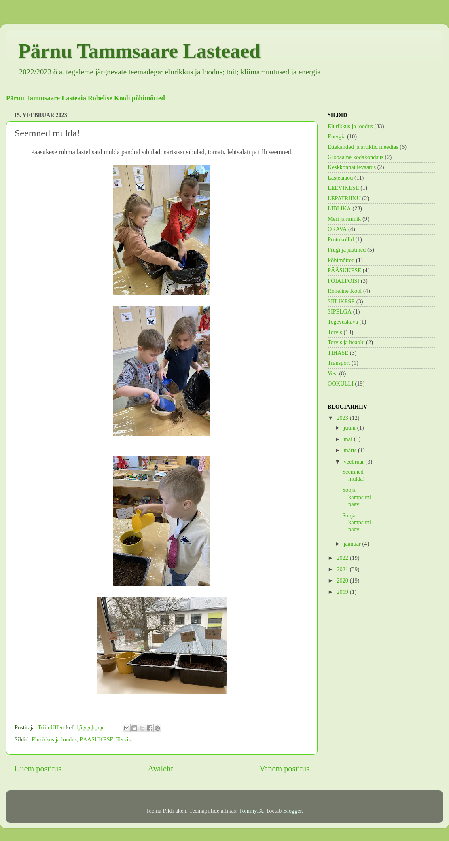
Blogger (292, 810)
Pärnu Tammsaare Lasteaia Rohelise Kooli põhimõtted (85, 98)
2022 (343, 558)
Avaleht (160, 768)
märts (351, 450)
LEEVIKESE (343, 187)
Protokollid (341, 239)
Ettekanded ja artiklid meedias (363, 147)
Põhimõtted (341, 260)
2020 (343, 580)
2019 (343, 592)
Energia (337, 136)
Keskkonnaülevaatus (352, 167)
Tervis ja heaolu (346, 342)
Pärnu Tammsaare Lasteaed (139, 51)
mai (349, 439)
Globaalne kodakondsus (355, 157)
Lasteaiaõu (340, 177)
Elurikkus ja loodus (54, 739)
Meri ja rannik (344, 219)
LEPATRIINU (344, 198)
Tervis (123, 739)
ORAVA (337, 229)
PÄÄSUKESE (96, 739)
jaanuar (353, 543)
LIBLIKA (339, 208)
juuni (350, 427)
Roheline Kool (345, 291)
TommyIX (251, 810)
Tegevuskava (343, 321)
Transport (339, 363)
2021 (343, 569)
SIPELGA (340, 311)
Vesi (333, 373)
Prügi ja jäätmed (347, 249)
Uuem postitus (37, 768)
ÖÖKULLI (341, 383)
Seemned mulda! (353, 475)
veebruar (355, 461)
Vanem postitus (284, 768)
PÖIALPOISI (343, 281)
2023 (343, 418)
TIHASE (338, 353)
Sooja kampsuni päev (356, 497)
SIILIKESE (341, 301)
